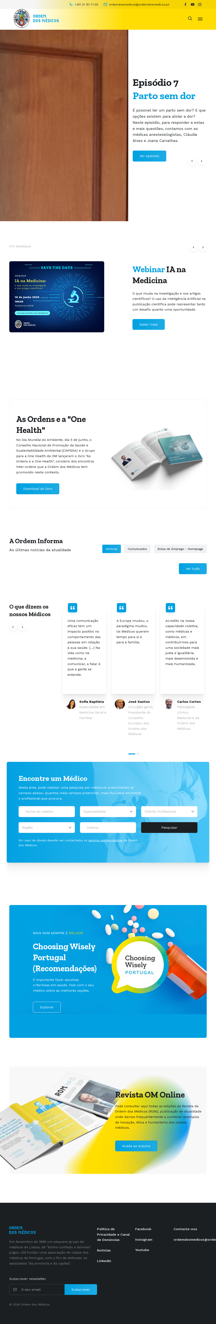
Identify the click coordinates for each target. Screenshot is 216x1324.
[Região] (47, 827)
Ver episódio (149, 156)
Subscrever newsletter (27, 1279)
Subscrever (81, 1290)
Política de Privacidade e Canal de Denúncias (113, 1234)
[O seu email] (42, 1289)
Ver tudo (193, 569)
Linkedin (104, 1261)
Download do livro (37, 489)
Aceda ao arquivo (136, 1146)
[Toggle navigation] (200, 18)
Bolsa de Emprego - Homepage (180, 549)
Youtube (142, 1250)
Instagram (143, 1240)
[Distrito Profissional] (169, 811)
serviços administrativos (105, 840)
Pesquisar (169, 828)
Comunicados (137, 549)
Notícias (111, 549)
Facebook (143, 1229)
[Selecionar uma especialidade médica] (108, 811)
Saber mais (148, 324)
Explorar (47, 1007)
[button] (192, 161)
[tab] (131, 754)
